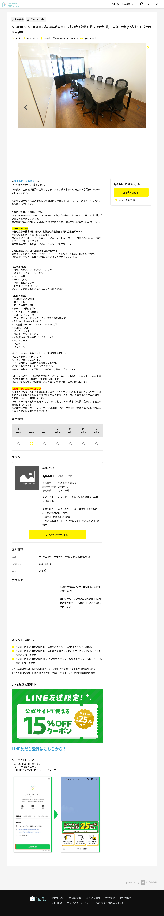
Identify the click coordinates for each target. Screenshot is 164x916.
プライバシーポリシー (79, 903)
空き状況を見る (130, 192)
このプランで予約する (56, 534)
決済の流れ (75, 897)
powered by (141, 882)
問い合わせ (126, 897)
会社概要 (110, 897)
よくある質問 (93, 897)
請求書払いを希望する (25, 181)
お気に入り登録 (125, 200)
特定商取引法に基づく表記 (110, 903)
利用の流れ (58, 897)
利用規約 (57, 903)
